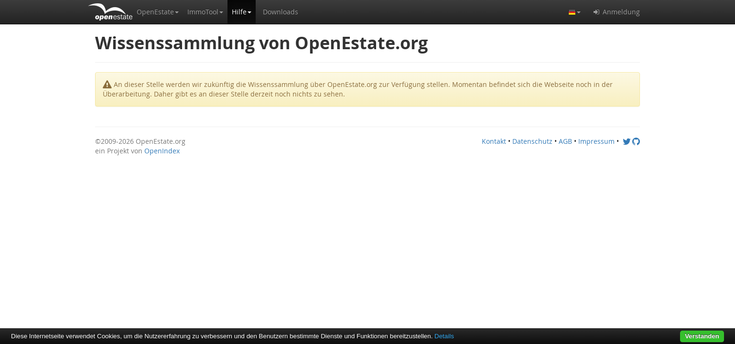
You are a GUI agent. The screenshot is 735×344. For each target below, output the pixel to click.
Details (444, 336)
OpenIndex (162, 150)
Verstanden (702, 336)
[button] (157, 12)
